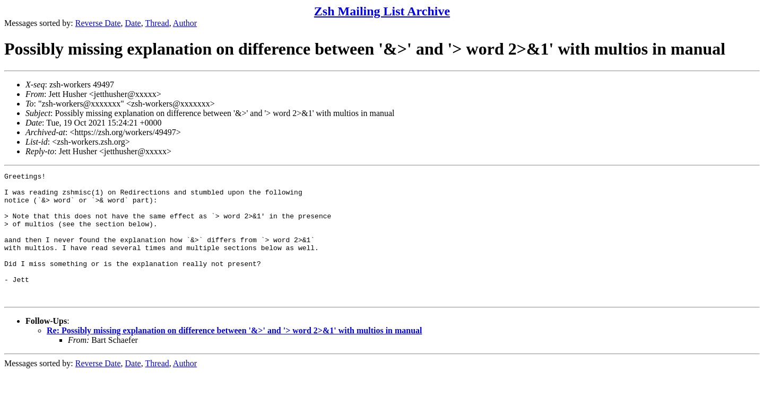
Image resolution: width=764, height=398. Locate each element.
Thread (157, 23)
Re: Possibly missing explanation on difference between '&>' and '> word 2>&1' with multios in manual (234, 355)
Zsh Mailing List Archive (382, 11)
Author (185, 23)
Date (133, 23)
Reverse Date (98, 23)
